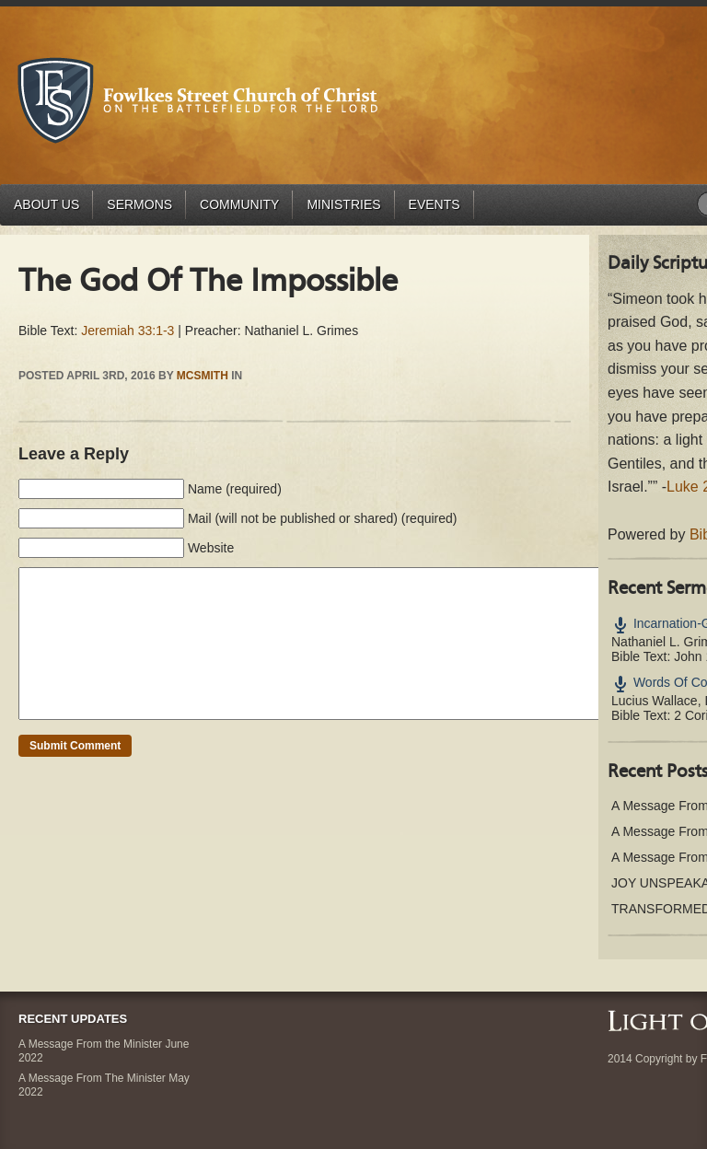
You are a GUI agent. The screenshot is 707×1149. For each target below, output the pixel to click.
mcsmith (202, 375)
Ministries (343, 204)
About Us (46, 204)
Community (239, 204)
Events (434, 204)
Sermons (139, 204)
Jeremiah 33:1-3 (127, 330)
